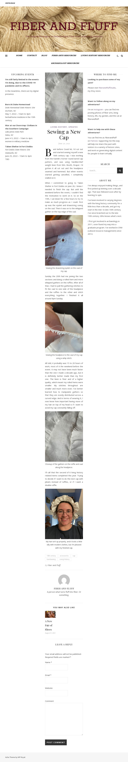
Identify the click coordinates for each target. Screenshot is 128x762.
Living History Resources (95, 56)
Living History (58, 127)
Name (48, 662)
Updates (73, 127)
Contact (32, 56)
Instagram (10, 3)
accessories (64, 556)
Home (19, 56)
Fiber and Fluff (64, 26)
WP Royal (21, 757)
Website (49, 688)
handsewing (51, 559)
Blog (44, 56)
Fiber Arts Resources (64, 56)
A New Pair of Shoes (48, 625)
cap (74, 556)
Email (48, 675)
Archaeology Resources (65, 63)
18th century (51, 556)
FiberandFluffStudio (107, 87)
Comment (49, 701)
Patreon (94, 140)
